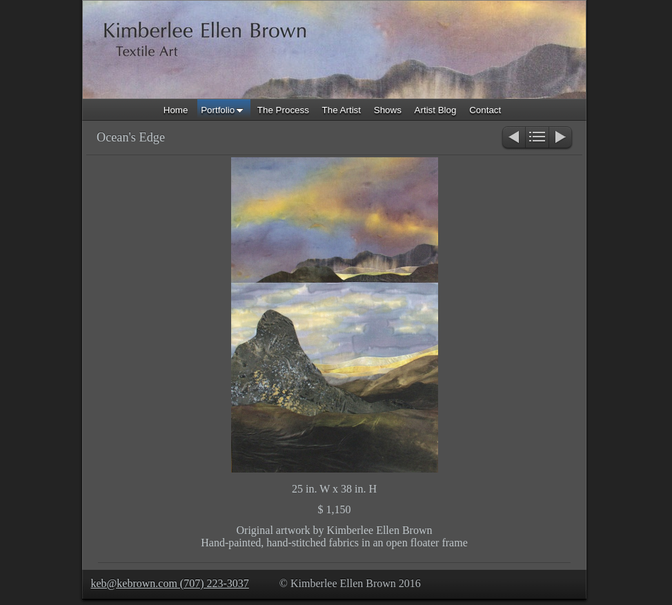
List (537, 138)
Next (561, 138)
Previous (513, 138)
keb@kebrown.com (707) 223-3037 (170, 583)
